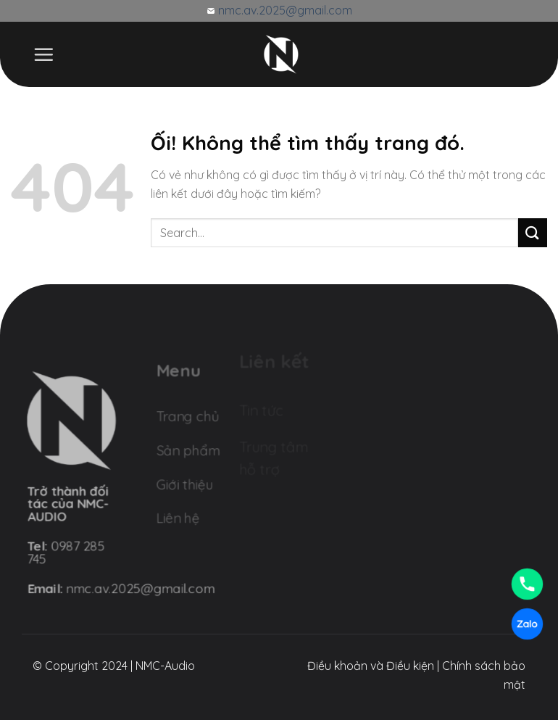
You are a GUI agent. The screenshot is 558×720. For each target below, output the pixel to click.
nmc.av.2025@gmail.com (283, 10)
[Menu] (43, 54)
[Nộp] (532, 232)
